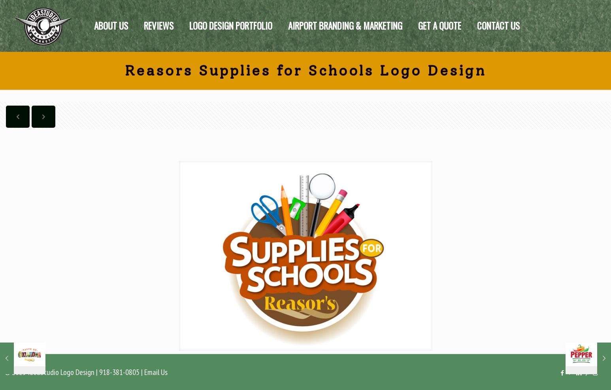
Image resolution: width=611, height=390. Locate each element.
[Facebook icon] (562, 373)
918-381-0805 (119, 372)
